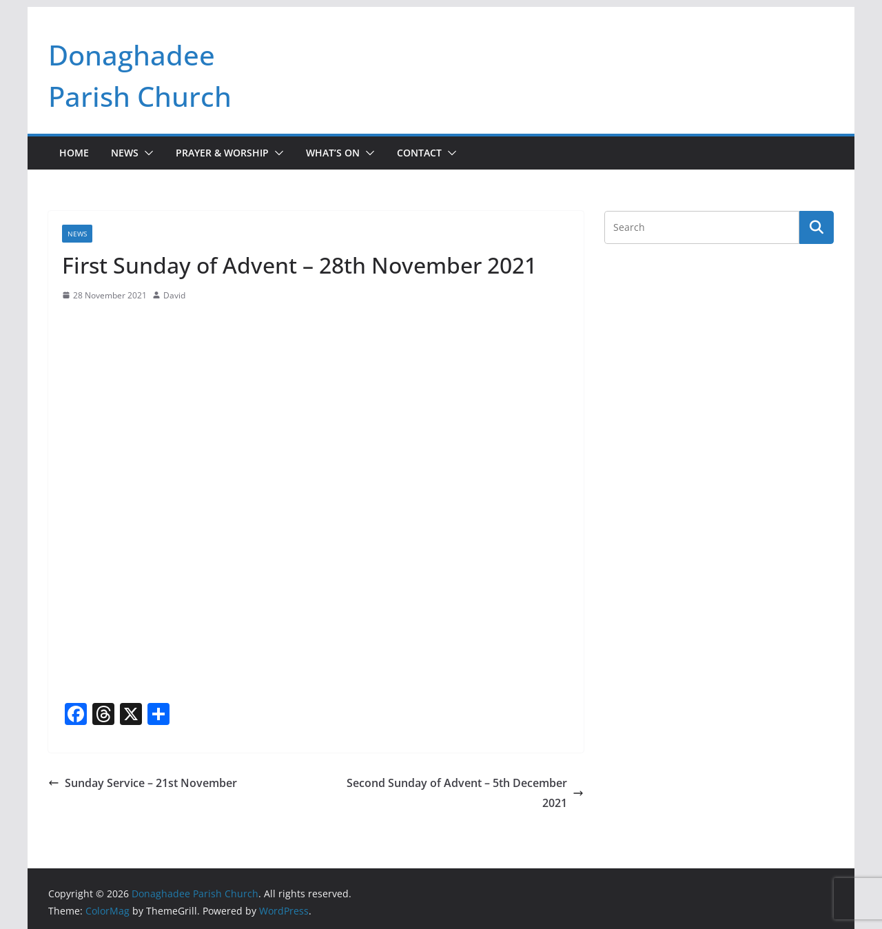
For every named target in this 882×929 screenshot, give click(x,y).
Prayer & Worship (222, 152)
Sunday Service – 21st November (142, 782)
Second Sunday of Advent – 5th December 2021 (465, 792)
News (125, 152)
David (174, 295)
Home (74, 152)
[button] (146, 153)
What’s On (333, 152)
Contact (419, 152)
